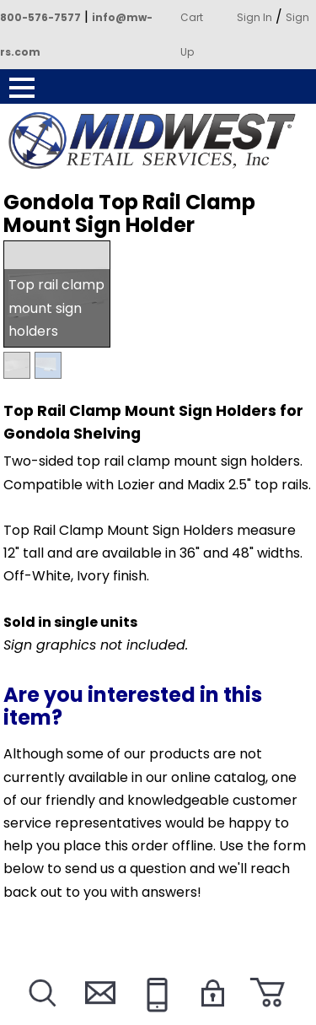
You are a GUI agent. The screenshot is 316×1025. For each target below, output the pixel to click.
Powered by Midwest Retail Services (158, 141)
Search (41, 1013)
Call (154, 1013)
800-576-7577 (40, 17)
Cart (191, 17)
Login (211, 1013)
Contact (98, 1013)
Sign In (254, 17)
